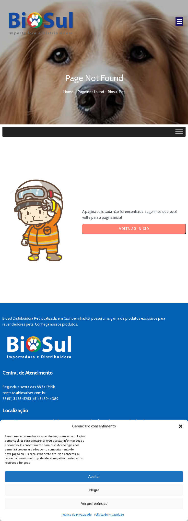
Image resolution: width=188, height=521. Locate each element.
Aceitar (94, 476)
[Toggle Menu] (179, 131)
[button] (180, 426)
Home (68, 91)
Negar (94, 490)
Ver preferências (94, 503)
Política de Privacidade (77, 514)
